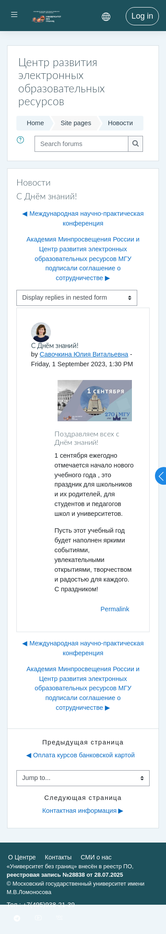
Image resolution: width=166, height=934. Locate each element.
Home (35, 123)
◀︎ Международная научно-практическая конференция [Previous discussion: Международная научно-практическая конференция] (82, 218)
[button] (22, 144)
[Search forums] (81, 144)
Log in (142, 16)
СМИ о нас (96, 857)
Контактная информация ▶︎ (83, 810)
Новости (120, 123)
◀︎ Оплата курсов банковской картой (80, 755)
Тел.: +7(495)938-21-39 (41, 904)
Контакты (58, 857)
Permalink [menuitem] (114, 609)
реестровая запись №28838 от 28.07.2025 (65, 874)
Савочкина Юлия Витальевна (84, 354)
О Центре (22, 857)
